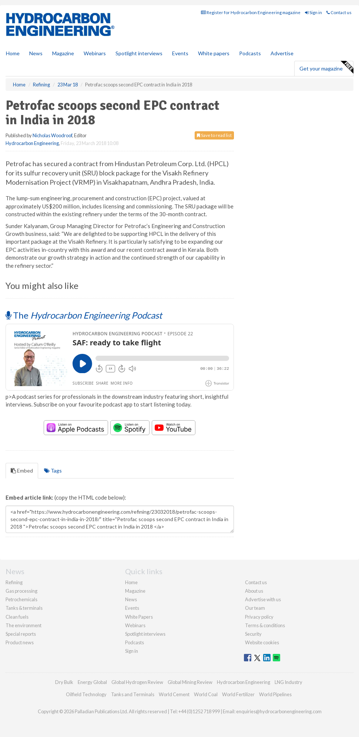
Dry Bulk (64, 682)
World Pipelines (275, 694)
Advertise (282, 53)
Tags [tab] (53, 470)
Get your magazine (326, 67)
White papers (213, 53)
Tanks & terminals (24, 608)
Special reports (21, 634)
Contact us (339, 12)
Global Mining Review (190, 682)
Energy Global (92, 682)
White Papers (139, 617)
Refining (14, 582)
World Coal (206, 694)
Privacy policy (259, 617)
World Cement (174, 694)
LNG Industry (288, 682)
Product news (20, 642)
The (84, 315)
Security (253, 634)
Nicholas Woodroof (52, 135)
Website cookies (262, 642)
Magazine (63, 53)
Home (13, 53)
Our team (255, 608)
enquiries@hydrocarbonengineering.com (279, 711)
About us (254, 591)
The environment (23, 625)
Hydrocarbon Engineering (32, 143)
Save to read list (214, 135)
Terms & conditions (265, 625)
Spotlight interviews (138, 53)
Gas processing (21, 591)
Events (180, 53)
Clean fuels (17, 617)
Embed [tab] (22, 470)
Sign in (313, 12)
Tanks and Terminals (132, 694)
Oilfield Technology (86, 694)
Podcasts (250, 53)
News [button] (36, 53)
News (131, 599)
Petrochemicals (21, 599)
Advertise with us (263, 599)
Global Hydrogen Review (137, 682)
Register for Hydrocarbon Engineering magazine (251, 12)
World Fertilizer (238, 694)
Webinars (95, 53)
